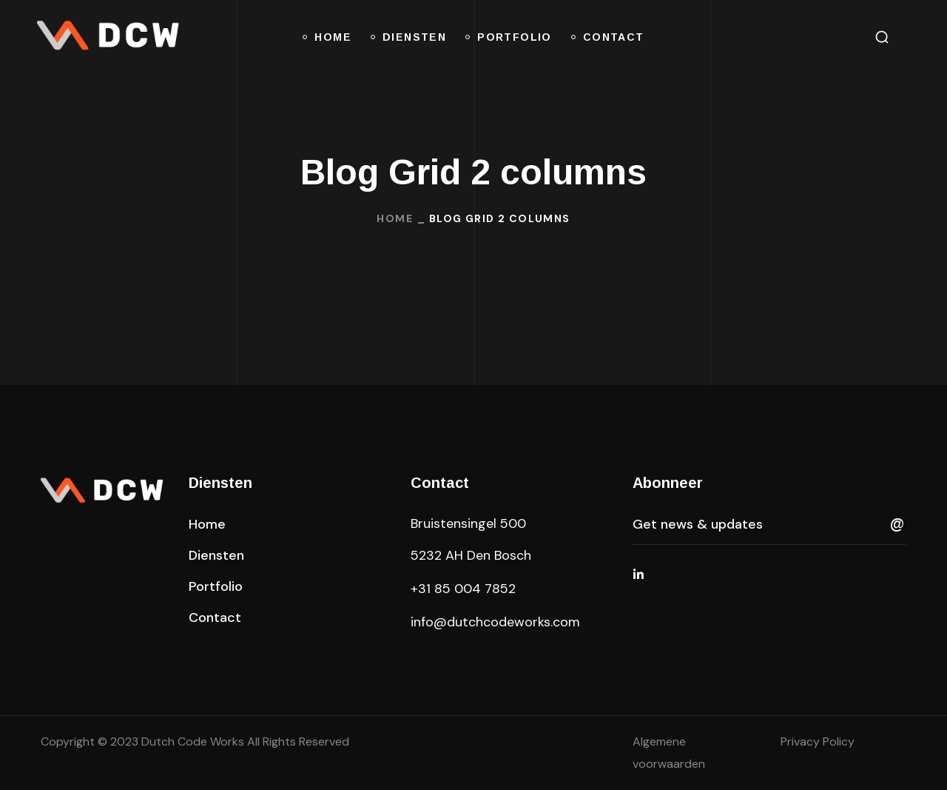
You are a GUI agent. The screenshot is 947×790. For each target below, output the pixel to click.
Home (395, 218)
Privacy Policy (818, 741)
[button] (881, 37)
